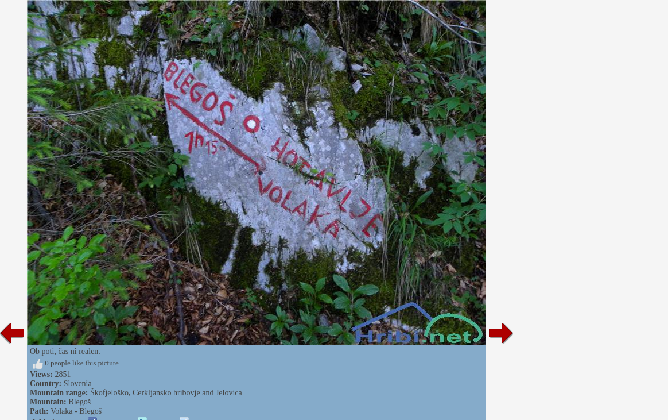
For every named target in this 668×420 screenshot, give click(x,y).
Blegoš (79, 402)
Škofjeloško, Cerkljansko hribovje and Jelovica (166, 392)
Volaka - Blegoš (76, 411)
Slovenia (78, 383)
